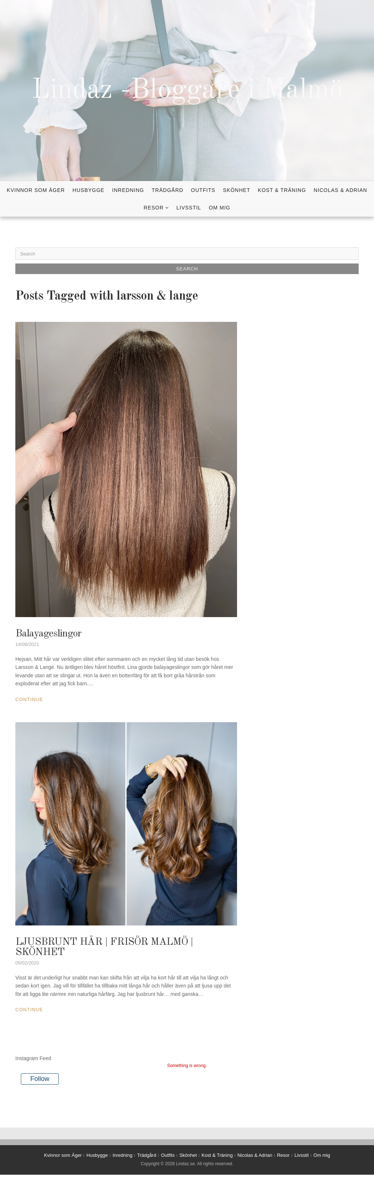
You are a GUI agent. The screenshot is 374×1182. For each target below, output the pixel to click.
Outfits (203, 190)
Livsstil (188, 208)
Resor (154, 208)
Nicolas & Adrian (340, 190)
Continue (29, 699)
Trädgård (167, 190)
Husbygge (88, 190)
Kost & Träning (282, 190)
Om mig (219, 208)
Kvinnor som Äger (36, 190)
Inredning (128, 190)
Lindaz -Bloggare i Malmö (187, 90)
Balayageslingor (48, 634)
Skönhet (237, 190)
